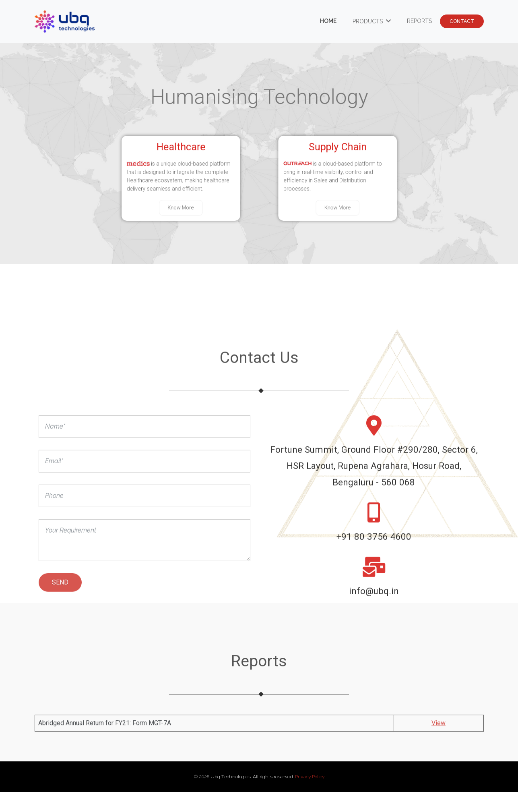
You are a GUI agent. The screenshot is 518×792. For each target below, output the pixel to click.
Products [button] (368, 21)
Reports (419, 21)
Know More (185, 204)
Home (328, 21)
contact (462, 21)
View (438, 729)
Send (60, 602)
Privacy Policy (309, 777)
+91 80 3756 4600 (373, 556)
